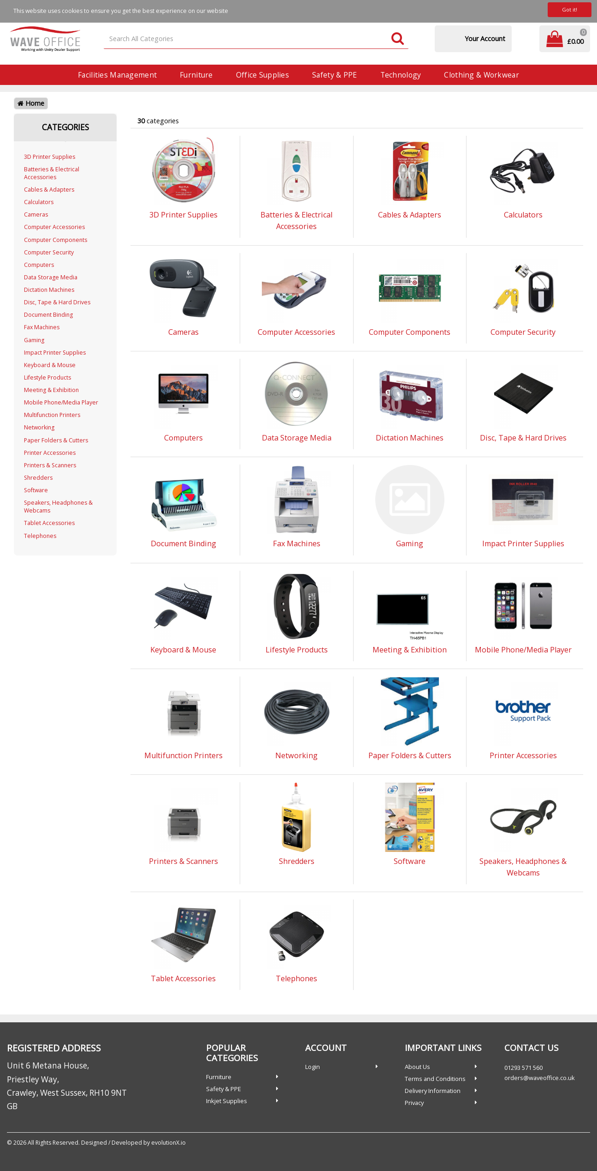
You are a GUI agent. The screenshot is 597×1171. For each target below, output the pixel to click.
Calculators (38, 202)
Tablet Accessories (49, 523)
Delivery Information (433, 1090)
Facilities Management (117, 75)
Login (312, 1066)
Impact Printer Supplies (55, 352)
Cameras (36, 214)
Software (36, 490)
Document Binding (48, 315)
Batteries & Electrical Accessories (51, 173)
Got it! (569, 9)
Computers (39, 265)
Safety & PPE (334, 75)
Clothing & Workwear (481, 75)
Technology (400, 75)
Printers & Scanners (50, 465)
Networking (39, 427)
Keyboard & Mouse (50, 365)
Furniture (196, 75)
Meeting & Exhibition (51, 390)
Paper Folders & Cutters (56, 440)
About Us (417, 1066)
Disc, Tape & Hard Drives (57, 302)
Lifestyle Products (47, 377)
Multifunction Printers (52, 415)
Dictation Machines (49, 290)
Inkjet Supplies (226, 1101)
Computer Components (55, 240)
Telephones (40, 536)
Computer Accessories (54, 227)
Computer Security (49, 252)
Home (31, 103)
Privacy (414, 1103)
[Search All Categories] (256, 39)
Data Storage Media (50, 277)
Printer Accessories (50, 453)
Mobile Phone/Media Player (61, 402)
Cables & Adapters (49, 189)
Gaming (34, 340)
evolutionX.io (168, 1143)
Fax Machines (41, 327)
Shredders (38, 478)
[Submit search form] (398, 39)
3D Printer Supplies (49, 157)
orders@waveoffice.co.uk (539, 1078)
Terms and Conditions (435, 1078)
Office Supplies (262, 75)
